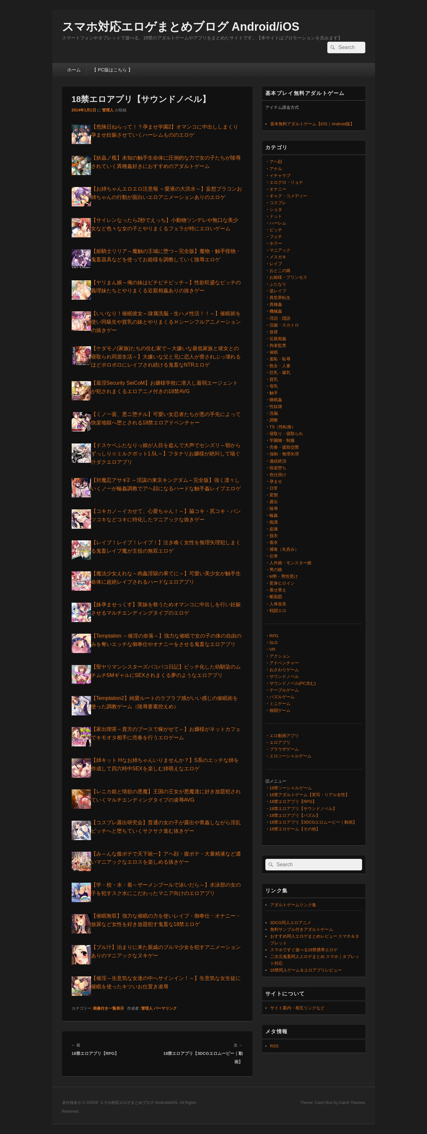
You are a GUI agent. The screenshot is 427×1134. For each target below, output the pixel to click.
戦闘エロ (277, 610)
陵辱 (273, 508)
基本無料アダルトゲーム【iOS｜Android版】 (312, 123)
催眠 (273, 352)
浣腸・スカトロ (284, 325)
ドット (275, 216)
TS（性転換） (282, 426)
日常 (273, 488)
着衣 (273, 542)
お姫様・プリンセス (288, 277)
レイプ (275, 263)
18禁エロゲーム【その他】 (294, 829)
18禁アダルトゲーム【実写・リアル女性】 (309, 794)
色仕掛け (277, 474)
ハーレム (277, 223)
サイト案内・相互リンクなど (297, 1007)
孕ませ (275, 481)
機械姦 (275, 311)
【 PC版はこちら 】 (112, 69)
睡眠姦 (275, 399)
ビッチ (275, 229)
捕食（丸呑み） (284, 549)
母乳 (273, 386)
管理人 (108, 110)
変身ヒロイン (282, 583)
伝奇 (273, 556)
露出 (273, 501)
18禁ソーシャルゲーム (290, 787)
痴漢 (273, 522)
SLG (273, 642)
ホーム (74, 69)
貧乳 (273, 379)
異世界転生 (279, 297)
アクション (279, 656)
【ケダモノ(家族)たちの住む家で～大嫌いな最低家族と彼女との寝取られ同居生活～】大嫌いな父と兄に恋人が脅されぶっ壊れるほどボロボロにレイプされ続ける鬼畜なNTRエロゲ (166, 357)
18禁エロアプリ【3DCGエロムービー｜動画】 (313, 822)
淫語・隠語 (279, 318)
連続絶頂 (277, 461)
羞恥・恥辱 (279, 359)
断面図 (275, 596)
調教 (273, 420)
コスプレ (277, 202)
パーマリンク (165, 1008)
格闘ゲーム (279, 710)
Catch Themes (352, 1102)
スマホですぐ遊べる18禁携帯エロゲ (304, 949)
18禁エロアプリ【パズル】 (294, 815)
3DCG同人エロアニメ (290, 922)
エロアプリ (279, 742)
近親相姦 (277, 338)
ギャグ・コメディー (288, 195)
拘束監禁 (277, 345)
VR (272, 649)
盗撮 (273, 528)
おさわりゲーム (284, 669)
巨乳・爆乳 (279, 372)
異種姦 (275, 304)
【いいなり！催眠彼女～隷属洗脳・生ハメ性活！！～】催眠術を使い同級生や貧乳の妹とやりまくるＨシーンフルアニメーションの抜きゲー (166, 322)
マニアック (279, 250)
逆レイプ (277, 290)
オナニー (277, 189)
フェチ (275, 236)
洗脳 (273, 413)
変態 (273, 495)
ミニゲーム (279, 703)
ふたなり (277, 284)
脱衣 (273, 535)
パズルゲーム (282, 696)
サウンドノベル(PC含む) (292, 683)
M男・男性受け (283, 576)
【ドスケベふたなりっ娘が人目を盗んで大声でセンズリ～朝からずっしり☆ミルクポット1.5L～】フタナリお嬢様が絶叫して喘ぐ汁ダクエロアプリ (166, 453)
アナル (275, 168)
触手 (273, 392)
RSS (274, 1046)
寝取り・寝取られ (286, 433)
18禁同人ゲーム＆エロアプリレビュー (306, 970)
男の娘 (275, 569)
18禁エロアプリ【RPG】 (293, 801)
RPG (274, 635)
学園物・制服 (282, 440)
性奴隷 (275, 406)
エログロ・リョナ (286, 182)
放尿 (273, 331)
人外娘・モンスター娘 (290, 562)
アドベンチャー (284, 663)
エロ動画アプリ (284, 735)
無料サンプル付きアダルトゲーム (301, 929)
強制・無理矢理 (284, 454)
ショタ (275, 209)
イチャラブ (279, 175)
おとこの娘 (279, 270)
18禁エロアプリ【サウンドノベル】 (303, 808)
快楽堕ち (277, 467)
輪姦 (273, 515)
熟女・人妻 (279, 365)
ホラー (275, 243)
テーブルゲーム (284, 690)
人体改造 (277, 603)
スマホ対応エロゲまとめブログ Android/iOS (181, 26)
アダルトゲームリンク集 (293, 904)
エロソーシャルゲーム (290, 756)
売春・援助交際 (284, 447)
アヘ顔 (275, 161)
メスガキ (277, 257)
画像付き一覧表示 (108, 1008)
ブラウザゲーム (284, 749)
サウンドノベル (284, 676)
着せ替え (277, 590)
